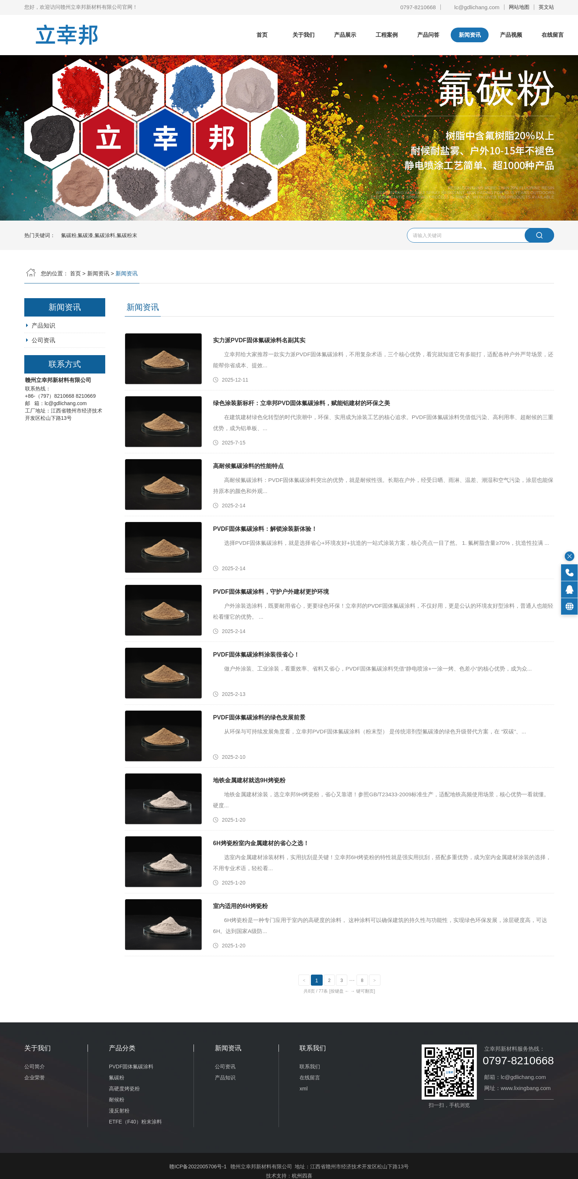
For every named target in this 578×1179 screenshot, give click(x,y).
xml (303, 1089)
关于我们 (303, 35)
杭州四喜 (302, 1176)
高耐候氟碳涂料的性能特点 (248, 466)
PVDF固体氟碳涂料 (131, 1066)
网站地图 (519, 7)
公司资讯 (43, 340)
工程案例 (387, 35)
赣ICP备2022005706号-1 (198, 1166)
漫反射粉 (119, 1111)
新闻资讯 (470, 35)
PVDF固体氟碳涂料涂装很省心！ (256, 654)
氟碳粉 (116, 1077)
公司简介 (34, 1066)
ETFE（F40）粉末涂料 (135, 1122)
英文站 (546, 7)
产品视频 (511, 35)
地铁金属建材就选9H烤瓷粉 (249, 780)
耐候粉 (116, 1100)
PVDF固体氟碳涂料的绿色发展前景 (259, 717)
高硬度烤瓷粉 (124, 1089)
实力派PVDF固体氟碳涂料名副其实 (259, 340)
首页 (261, 35)
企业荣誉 (34, 1077)
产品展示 (345, 35)
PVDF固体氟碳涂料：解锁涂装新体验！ (265, 529)
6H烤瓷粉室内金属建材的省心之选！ (261, 843)
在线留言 (553, 35)
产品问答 (428, 35)
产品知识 (43, 325)
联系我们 (309, 1066)
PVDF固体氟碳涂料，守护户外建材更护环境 (271, 592)
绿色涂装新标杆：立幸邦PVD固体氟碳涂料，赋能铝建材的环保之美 (301, 403)
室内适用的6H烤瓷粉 (240, 906)
